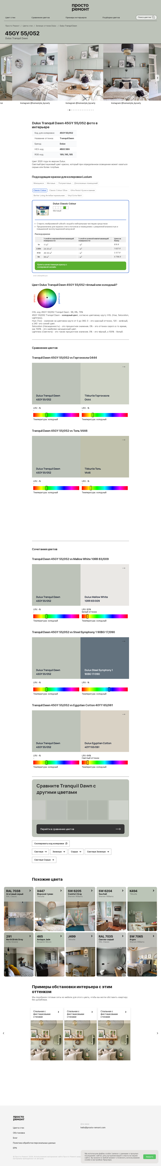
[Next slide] (157, 78)
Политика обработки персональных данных (34, 1143)
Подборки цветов (111, 17)
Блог (15, 1138)
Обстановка (19, 1133)
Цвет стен (10, 17)
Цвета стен (18, 1128)
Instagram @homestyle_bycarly (35, 103)
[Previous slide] (4, 78)
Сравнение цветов (40, 17)
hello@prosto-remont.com (92, 1127)
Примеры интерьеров (76, 17)
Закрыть (149, 1157)
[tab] (67, 110)
